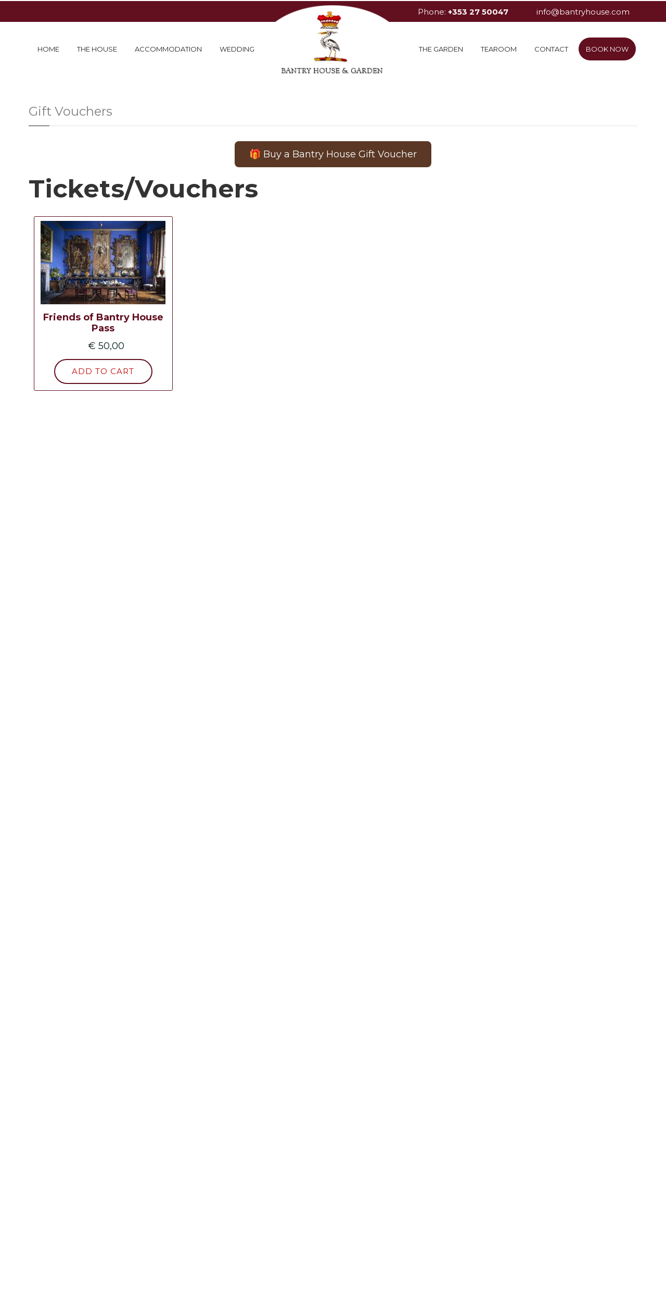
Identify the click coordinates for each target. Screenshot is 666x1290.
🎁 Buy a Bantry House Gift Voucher (333, 154)
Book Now (607, 49)
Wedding (237, 49)
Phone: (463, 12)
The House (97, 49)
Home (48, 49)
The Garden (441, 49)
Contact (551, 49)
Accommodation (168, 49)
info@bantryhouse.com (583, 12)
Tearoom (499, 49)
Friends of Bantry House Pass (103, 323)
